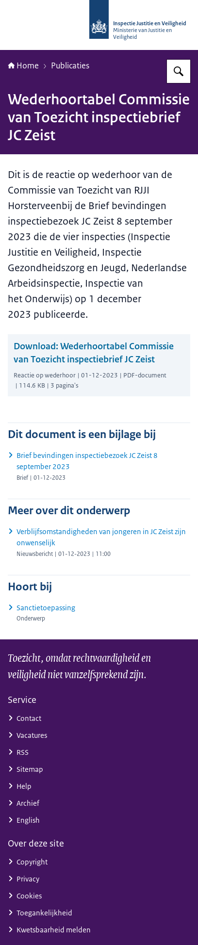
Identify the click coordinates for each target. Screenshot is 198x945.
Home (23, 65)
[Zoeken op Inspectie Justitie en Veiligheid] (178, 71)
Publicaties (70, 65)
